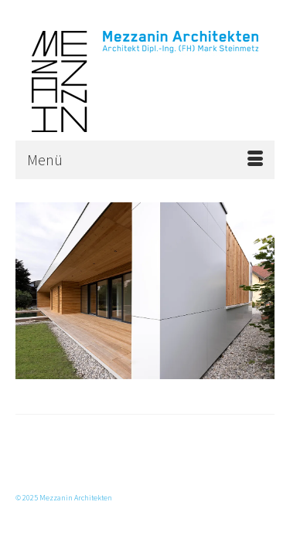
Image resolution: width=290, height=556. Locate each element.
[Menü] (145, 160)
